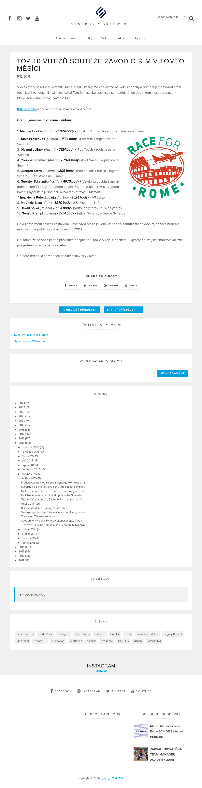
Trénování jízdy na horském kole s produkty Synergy (53, 525)
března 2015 (30, 534)
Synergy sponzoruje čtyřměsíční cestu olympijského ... (54, 512)
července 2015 (31, 470)
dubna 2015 (29, 529)
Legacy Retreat (173, 634)
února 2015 (29, 538)
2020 (22, 421)
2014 (22, 547)
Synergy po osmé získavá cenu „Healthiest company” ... (55, 487)
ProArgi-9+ (40, 641)
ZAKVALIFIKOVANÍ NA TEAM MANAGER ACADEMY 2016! (166, 754)
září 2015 (28, 461)
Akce (121, 38)
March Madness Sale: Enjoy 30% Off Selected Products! (166, 731)
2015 (22, 443)
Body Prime (46, 634)
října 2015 (28, 456)
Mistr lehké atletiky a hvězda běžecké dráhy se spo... (53, 491)
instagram (89, 691)
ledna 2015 (29, 543)
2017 (22, 434)
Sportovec (75, 641)
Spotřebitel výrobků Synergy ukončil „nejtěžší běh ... (53, 521)
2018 (22, 430)
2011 (22, 560)
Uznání (138, 641)
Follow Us (101, 671)
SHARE (71, 285)
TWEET (90, 285)
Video (105, 38)
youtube (141, 691)
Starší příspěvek (123, 310)
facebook (61, 691)
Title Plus (123, 641)
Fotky (88, 38)
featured (100, 634)
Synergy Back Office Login (31, 335)
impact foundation (148, 634)
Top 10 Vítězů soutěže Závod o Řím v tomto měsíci (51, 499)
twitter (116, 691)
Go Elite (115, 634)
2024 (22, 403)
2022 (22, 412)
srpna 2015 (29, 465)
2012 (22, 556)
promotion (58, 641)
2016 (22, 438)
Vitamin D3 (154, 641)
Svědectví (107, 641)
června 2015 (30, 474)
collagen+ (64, 634)
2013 (22, 551)
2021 (22, 416)
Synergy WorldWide (32, 595)
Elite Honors (82, 634)
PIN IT (131, 285)
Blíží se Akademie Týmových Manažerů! (45, 508)
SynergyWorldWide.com (29, 341)
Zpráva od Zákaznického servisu (41, 516)
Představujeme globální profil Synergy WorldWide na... (54, 482)
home (128, 634)
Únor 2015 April (30, 504)
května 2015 (29, 478)
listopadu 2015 (31, 452)
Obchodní (23, 641)
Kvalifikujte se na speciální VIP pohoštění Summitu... (52, 495)
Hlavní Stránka (66, 38)
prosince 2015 (31, 447)
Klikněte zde (26, 110)
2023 (22, 407)
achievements (25, 634)
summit (91, 641)
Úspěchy (140, 38)
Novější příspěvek (80, 310)
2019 (22, 425)
